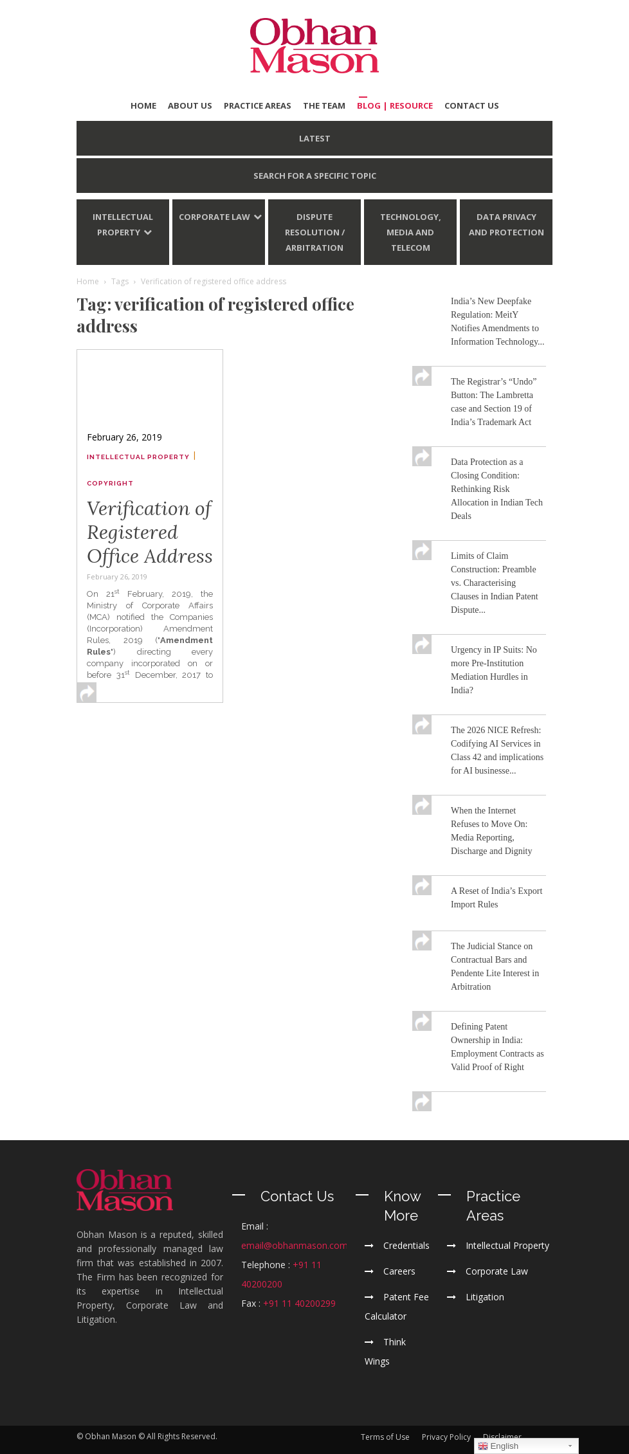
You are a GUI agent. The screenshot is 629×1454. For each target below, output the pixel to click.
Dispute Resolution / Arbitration (315, 232)
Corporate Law (214, 217)
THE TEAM (324, 105)
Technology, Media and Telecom (410, 232)
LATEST (315, 138)
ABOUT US (190, 105)
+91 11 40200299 (299, 1303)
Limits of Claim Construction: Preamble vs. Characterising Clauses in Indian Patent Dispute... (494, 583)
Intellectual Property (123, 224)
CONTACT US (471, 105)
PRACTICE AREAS (257, 105)
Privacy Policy (446, 1436)
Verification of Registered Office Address (150, 532)
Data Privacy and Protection (506, 224)
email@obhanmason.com (294, 1245)
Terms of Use (385, 1436)
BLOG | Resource (395, 105)
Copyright (110, 483)
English (498, 1446)
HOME (143, 105)
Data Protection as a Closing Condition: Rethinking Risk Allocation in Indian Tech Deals (497, 489)
